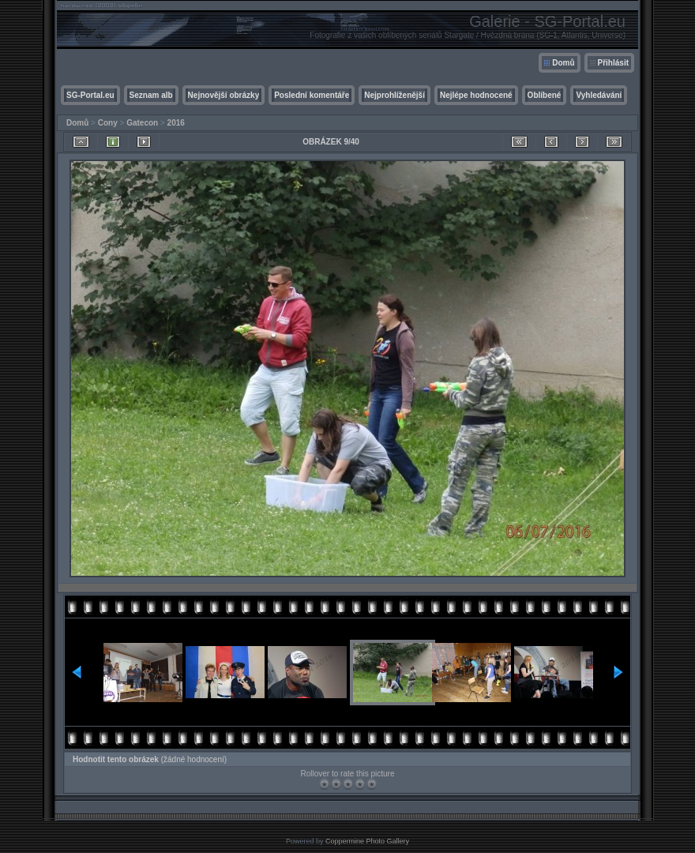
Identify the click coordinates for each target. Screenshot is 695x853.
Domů (563, 62)
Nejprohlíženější (394, 95)
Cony (108, 122)
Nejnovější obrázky (224, 95)
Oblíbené (545, 95)
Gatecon (142, 122)
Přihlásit (613, 62)
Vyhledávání (599, 95)
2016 (176, 122)
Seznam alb (151, 95)
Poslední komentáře (311, 95)
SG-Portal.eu (90, 95)
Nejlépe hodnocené (476, 95)
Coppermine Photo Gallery (367, 841)
